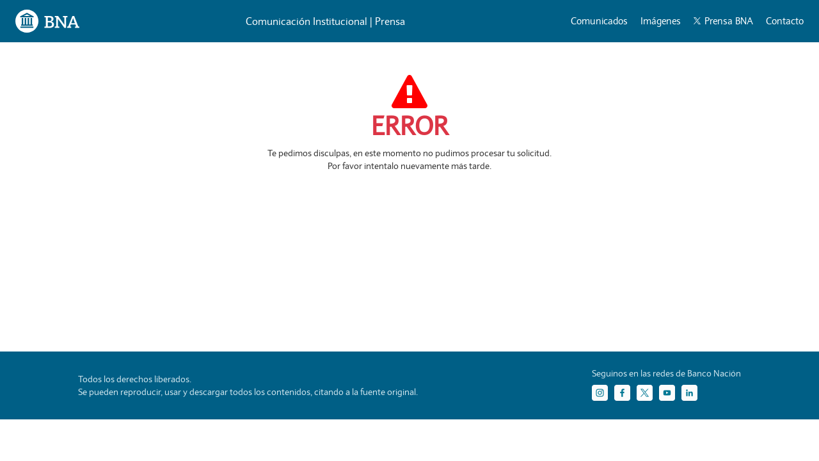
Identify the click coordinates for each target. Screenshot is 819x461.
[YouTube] (667, 393)
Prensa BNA (723, 21)
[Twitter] (645, 393)
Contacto (785, 21)
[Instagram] (600, 393)
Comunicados (599, 21)
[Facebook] (622, 393)
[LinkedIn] (689, 393)
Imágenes (660, 21)
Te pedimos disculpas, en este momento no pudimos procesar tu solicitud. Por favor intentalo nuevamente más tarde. (409, 159)
